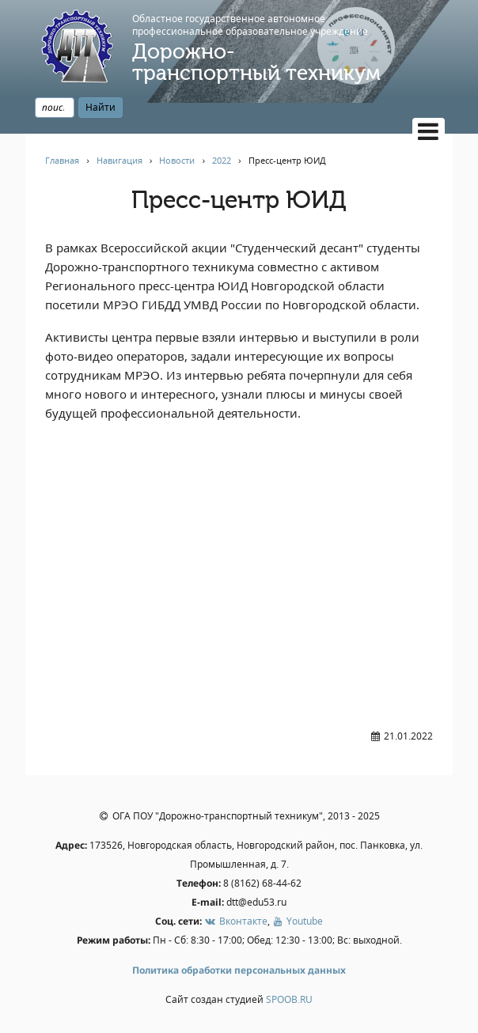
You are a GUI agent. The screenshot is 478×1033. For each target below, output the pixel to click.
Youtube (297, 921)
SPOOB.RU (289, 999)
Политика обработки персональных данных (239, 970)
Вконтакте (235, 921)
